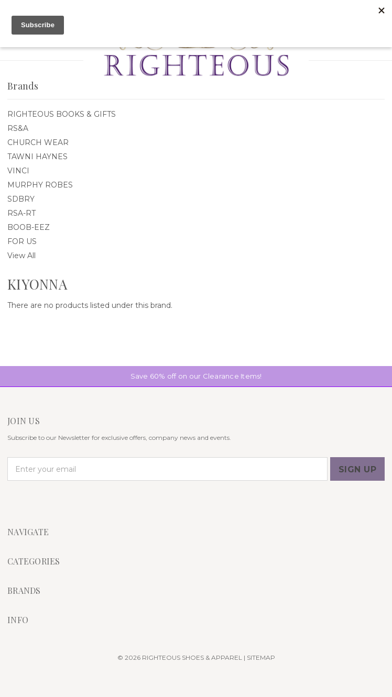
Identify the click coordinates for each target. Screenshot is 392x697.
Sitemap (261, 657)
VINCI (18, 170)
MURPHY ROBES (40, 185)
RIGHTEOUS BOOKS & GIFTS (61, 114)
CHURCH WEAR (38, 142)
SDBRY (21, 199)
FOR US (22, 241)
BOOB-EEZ (28, 227)
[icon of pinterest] (49, 502)
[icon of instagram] (31, 502)
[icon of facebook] (13, 502)
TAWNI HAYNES (37, 156)
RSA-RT (21, 213)
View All (21, 255)
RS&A (17, 128)
